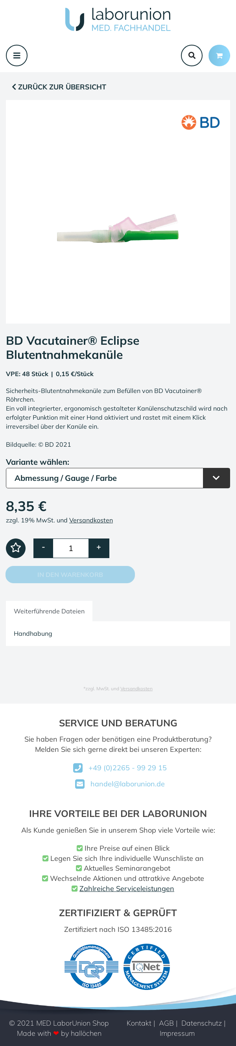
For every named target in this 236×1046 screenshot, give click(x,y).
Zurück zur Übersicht (59, 86)
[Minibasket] (219, 55)
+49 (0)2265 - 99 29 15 (127, 767)
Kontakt (139, 1023)
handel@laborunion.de (127, 783)
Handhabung (33, 633)
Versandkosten (91, 520)
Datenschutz (201, 1023)
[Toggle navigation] (17, 55)
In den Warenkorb (70, 574)
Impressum (177, 1033)
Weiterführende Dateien (49, 611)
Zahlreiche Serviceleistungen (126, 888)
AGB (166, 1023)
